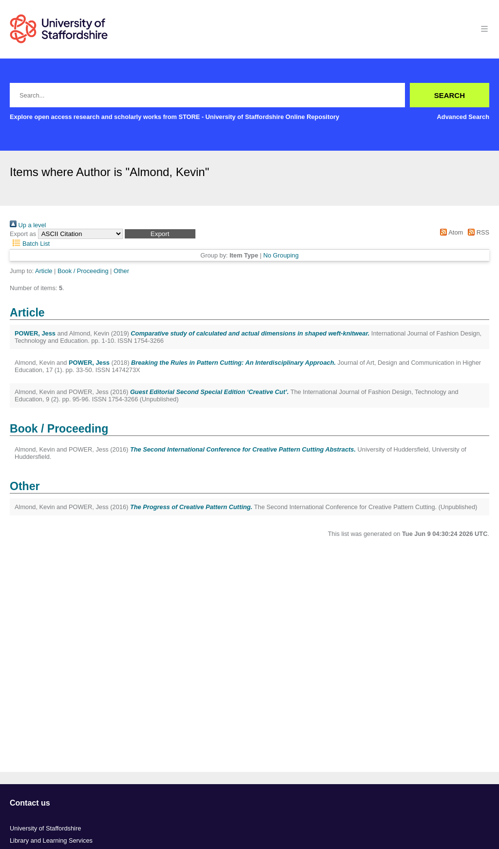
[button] (160, 233)
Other (121, 271)
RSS (477, 232)
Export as (23, 233)
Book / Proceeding (83, 271)
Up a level (28, 225)
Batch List (30, 243)
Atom (450, 232)
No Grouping (281, 255)
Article (44, 271)
